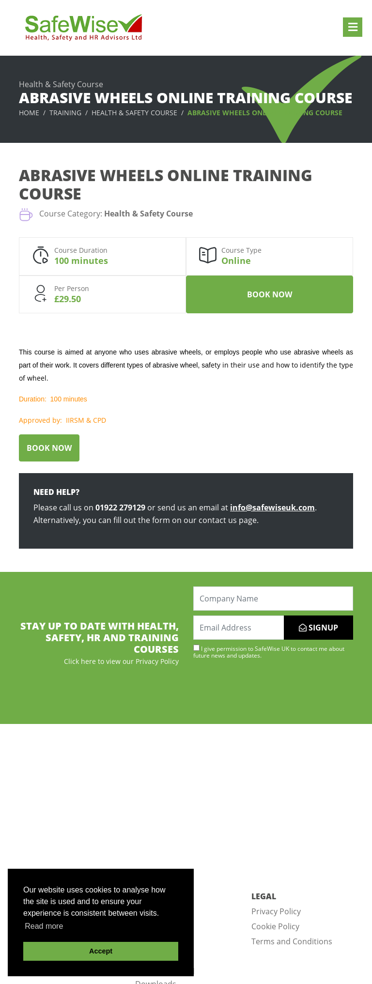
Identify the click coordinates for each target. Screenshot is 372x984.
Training (65, 112)
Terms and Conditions (291, 941)
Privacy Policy (276, 911)
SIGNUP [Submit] (318, 627)
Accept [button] (100, 951)
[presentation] (267, 690)
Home (29, 112)
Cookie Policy (275, 926)
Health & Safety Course (134, 112)
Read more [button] (44, 926)
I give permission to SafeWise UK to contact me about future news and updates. (268, 652)
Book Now (269, 294)
